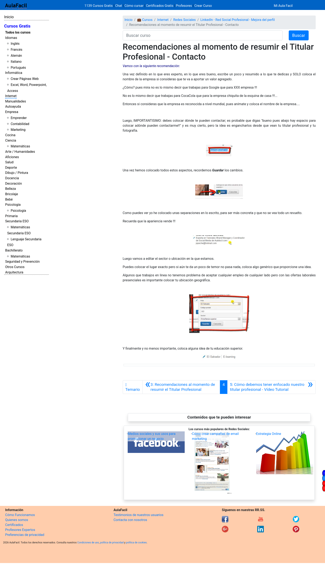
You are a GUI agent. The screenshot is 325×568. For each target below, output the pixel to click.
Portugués (18, 68)
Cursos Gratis (17, 26)
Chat (118, 6)
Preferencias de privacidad (24, 535)
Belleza (10, 189)
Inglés (15, 44)
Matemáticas (20, 146)
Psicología (13, 205)
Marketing (18, 130)
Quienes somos (16, 520)
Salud (9, 162)
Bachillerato (14, 250)
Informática (13, 73)
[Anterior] (181, 387)
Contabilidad (20, 124)
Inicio (9, 16)
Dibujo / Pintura (16, 173)
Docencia (12, 178)
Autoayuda (13, 106)
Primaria (11, 216)
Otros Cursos (14, 267)
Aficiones (12, 157)
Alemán (16, 56)
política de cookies (136, 542)
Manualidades (15, 101)
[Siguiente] (271, 387)
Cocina (10, 135)
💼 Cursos (145, 20)
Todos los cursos (17, 32)
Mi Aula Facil (283, 6)
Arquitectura (14, 272)
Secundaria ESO (17, 221)
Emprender (19, 118)
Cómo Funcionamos (20, 515)
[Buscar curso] (203, 35)
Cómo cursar (134, 6)
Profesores (184, 6)
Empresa (11, 112)
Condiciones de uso (88, 542)
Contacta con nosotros (130, 520)
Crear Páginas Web (25, 79)
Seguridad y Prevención (22, 262)
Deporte (11, 168)
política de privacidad (112, 542)
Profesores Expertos (20, 530)
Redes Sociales (184, 20)
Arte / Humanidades (20, 152)
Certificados (14, 525)
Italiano (16, 62)
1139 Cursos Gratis (99, 6)
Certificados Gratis (159, 6)
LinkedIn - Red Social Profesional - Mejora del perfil (237, 20)
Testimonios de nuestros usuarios (139, 515)
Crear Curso (203, 6)
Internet (11, 96)
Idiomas (11, 38)
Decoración (13, 183)
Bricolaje (11, 194)
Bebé (9, 199)
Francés (16, 50)
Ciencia (10, 140)
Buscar (298, 35)
